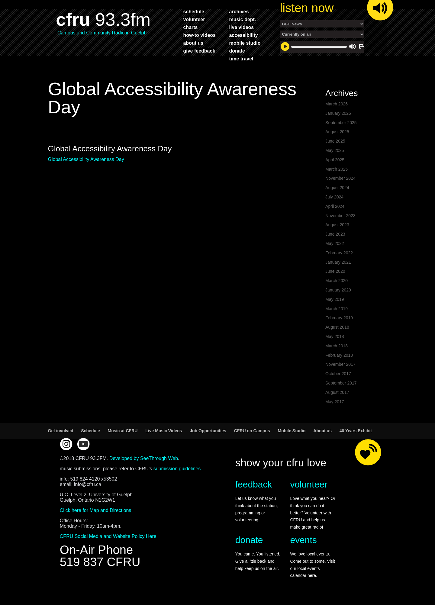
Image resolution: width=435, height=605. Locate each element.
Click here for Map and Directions (95, 510)
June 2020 (335, 271)
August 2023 (337, 224)
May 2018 (334, 336)
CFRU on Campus (252, 430)
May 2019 (334, 299)
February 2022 (339, 252)
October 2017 (338, 373)
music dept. (242, 19)
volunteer (194, 19)
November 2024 (340, 178)
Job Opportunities (208, 430)
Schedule (90, 430)
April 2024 (334, 206)
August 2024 (337, 187)
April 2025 (334, 159)
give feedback (199, 50)
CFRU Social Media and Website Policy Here (108, 536)
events (303, 540)
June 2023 (335, 234)
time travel (241, 58)
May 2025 (334, 150)
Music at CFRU (123, 430)
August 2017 (337, 392)
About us (322, 430)
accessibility (243, 35)
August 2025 (337, 131)
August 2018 (337, 327)
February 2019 (339, 317)
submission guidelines (177, 468)
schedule (193, 11)
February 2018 (339, 355)
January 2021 (338, 262)
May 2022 (334, 243)
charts (190, 27)
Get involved (60, 430)
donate (237, 50)
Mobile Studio (292, 430)
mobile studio (244, 42)
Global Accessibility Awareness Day (86, 159)
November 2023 (340, 215)
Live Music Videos (163, 430)
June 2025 (335, 141)
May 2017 (334, 401)
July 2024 (334, 197)
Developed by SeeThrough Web (143, 458)
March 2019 (336, 308)
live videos (241, 27)
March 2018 (336, 345)
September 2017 (341, 383)
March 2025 (336, 169)
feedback (253, 484)
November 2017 (340, 364)
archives (239, 11)
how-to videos (199, 35)
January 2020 (338, 290)
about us (193, 42)
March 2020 (336, 280)
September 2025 (341, 122)
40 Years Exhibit (356, 430)
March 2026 (336, 103)
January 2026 (338, 113)
